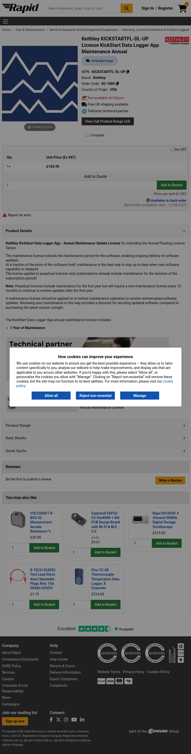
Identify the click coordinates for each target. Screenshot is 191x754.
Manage (140, 396)
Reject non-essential (95, 396)
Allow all (51, 396)
